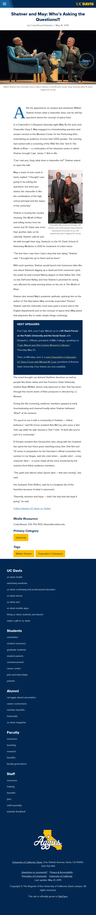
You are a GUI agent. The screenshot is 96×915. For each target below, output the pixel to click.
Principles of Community (34, 876)
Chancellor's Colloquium (50, 553)
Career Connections (17, 703)
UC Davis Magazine (16, 722)
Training (11, 786)
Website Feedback (16, 811)
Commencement (15, 662)
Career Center (14, 668)
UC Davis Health (14, 577)
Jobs (9, 799)
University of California (60, 876)
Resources (12, 739)
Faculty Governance (16, 763)
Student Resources (16, 643)
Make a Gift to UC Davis (18, 620)
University (21, 537)
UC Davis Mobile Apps (18, 608)
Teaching (11, 745)
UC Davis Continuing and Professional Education (31, 589)
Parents (11, 681)
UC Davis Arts (13, 602)
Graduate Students (16, 649)
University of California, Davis (27, 862)
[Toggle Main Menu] (4, 4)
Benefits (11, 757)
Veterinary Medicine (17, 583)
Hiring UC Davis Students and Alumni (25, 614)
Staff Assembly (14, 805)
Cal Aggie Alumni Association (21, 697)
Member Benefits (16, 710)
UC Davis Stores (14, 595)
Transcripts (12, 716)
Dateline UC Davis (32, 508)
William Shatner (24, 553)
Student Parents (15, 656)
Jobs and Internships (17, 674)
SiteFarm (62, 896)
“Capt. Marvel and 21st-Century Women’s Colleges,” (43, 345)
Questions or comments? (34, 872)
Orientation (12, 637)
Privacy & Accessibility (61, 872)
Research (11, 751)
